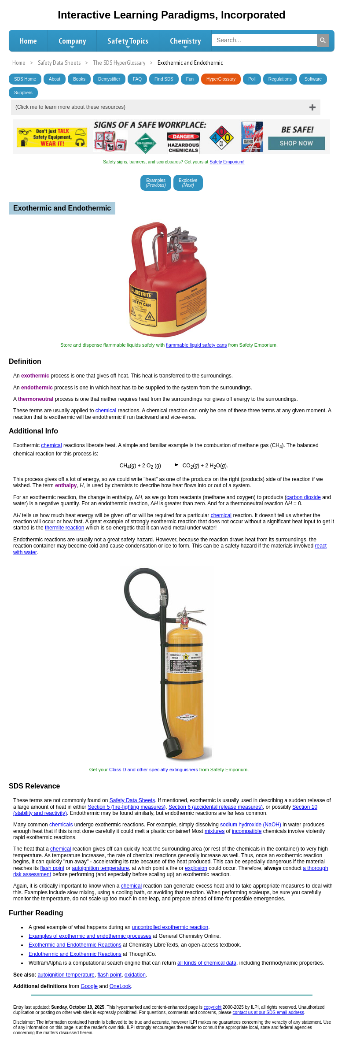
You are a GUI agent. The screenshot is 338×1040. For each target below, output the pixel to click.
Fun (190, 79)
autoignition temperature (100, 868)
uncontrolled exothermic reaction (170, 927)
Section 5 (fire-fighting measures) (126, 807)
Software (313, 79)
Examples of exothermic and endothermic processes (90, 936)
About (54, 79)
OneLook (120, 986)
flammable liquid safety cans (196, 345)
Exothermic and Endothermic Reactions (75, 945)
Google (89, 986)
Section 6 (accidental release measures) (216, 807)
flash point (52, 868)
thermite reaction (64, 528)
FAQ (137, 79)
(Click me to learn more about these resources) (70, 107)
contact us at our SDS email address (268, 1012)
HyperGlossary (220, 79)
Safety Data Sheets (132, 800)
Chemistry (185, 43)
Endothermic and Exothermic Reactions (75, 954)
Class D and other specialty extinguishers (153, 769)
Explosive (188, 183)
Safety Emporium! (226, 161)
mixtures (214, 831)
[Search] (323, 40)
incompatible (246, 831)
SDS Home (25, 79)
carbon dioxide (304, 497)
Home (28, 41)
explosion (196, 868)
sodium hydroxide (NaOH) (250, 825)
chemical (106, 410)
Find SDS (163, 79)
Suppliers (23, 92)
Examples (156, 183)
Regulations (280, 79)
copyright (213, 1007)
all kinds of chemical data (206, 963)
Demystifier (109, 79)
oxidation (135, 975)
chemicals (61, 825)
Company (72, 43)
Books (79, 79)
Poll (252, 79)
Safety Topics (127, 43)
